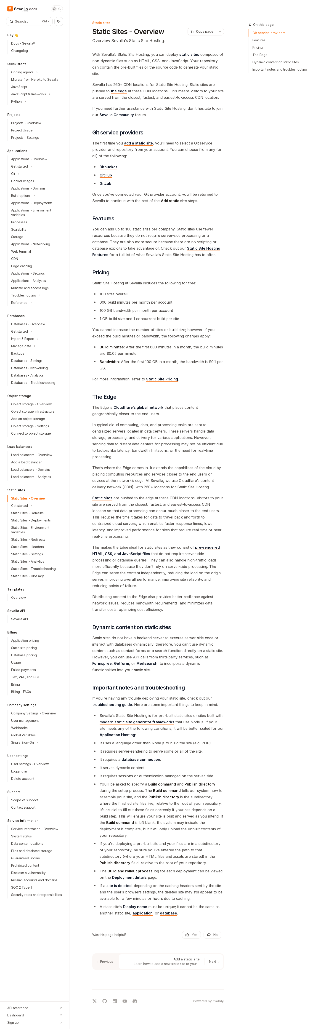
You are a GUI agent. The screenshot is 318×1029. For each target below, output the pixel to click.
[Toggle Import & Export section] (36, 338)
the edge (119, 91)
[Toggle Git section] (36, 173)
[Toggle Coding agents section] (36, 72)
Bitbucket (108, 167)
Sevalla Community (117, 114)
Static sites (102, 498)
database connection (141, 759)
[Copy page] (202, 31)
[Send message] (218, 979)
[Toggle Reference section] (36, 302)
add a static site (138, 143)
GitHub (106, 175)
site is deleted (119, 885)
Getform (121, 663)
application (142, 913)
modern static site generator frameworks (137, 722)
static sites (189, 54)
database (168, 913)
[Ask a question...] (158, 977)
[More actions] (220, 31)
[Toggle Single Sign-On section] (36, 742)
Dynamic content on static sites (275, 62)
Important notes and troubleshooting (279, 69)
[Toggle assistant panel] (59, 21)
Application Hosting (117, 734)
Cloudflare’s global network (138, 407)
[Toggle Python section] (36, 101)
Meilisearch (146, 663)
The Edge (260, 55)
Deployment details (129, 877)
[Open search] (29, 21)
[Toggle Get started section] (36, 166)
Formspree (102, 663)
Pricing (257, 47)
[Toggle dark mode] (57, 8)
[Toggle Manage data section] (36, 346)
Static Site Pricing (162, 379)
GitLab (105, 183)
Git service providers (269, 33)
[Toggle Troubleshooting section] (36, 295)
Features (258, 40)
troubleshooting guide (112, 704)
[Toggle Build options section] (36, 195)
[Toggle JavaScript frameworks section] (36, 94)
